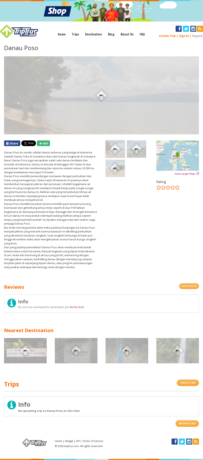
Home (62, 34)
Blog (111, 34)
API (78, 441)
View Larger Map (187, 173)
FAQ (142, 34)
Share (12, 143)
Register (197, 36)
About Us (127, 34)
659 (43, 143)
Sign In (184, 36)
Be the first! (77, 307)
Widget (69, 441)
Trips (75, 34)
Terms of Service (92, 441)
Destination (93, 34)
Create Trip (167, 36)
